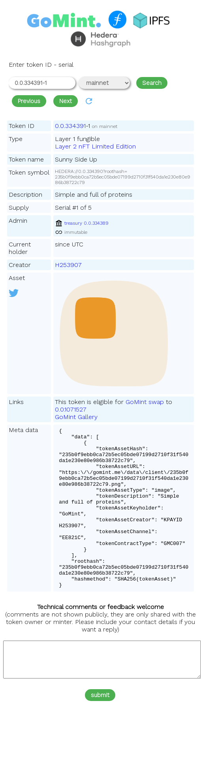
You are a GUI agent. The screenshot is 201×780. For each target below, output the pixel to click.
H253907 (68, 265)
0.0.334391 (70, 126)
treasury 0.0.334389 (82, 223)
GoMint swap (145, 402)
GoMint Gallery (76, 417)
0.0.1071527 (70, 409)
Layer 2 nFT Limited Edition (95, 146)
